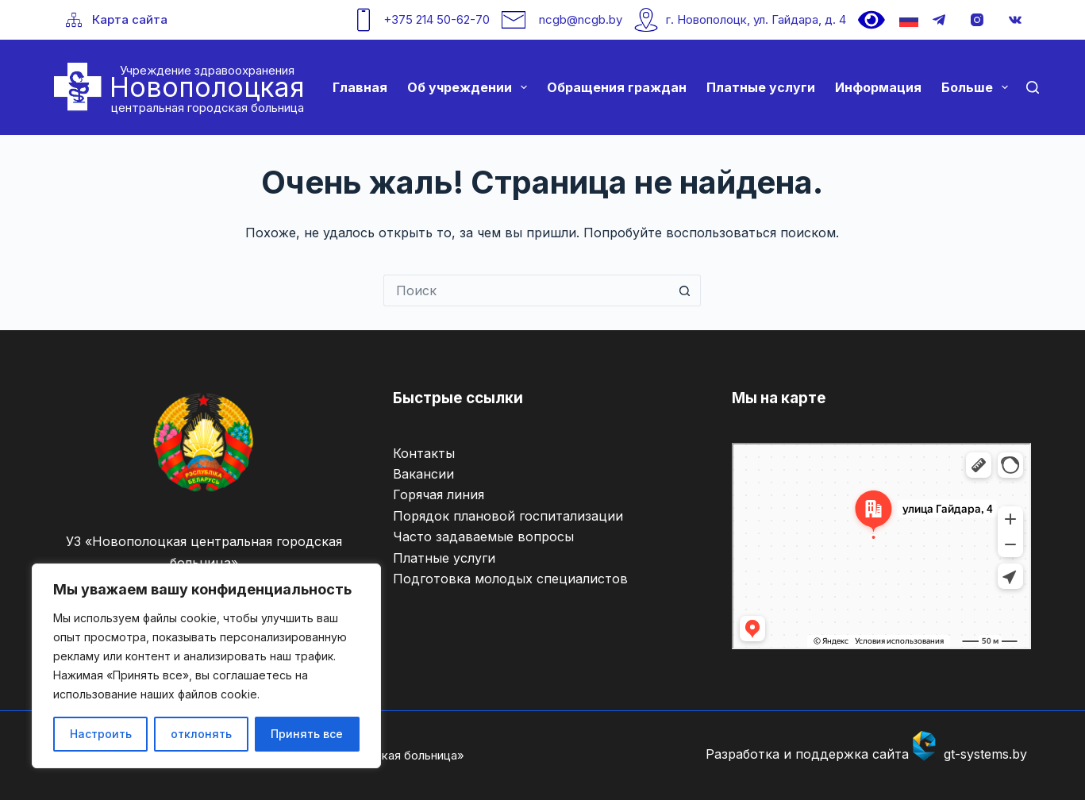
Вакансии (423, 474)
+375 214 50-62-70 (436, 19)
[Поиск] (1032, 87)
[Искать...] (526, 290)
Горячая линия (438, 494)
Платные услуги (760, 87)
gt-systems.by (985, 754)
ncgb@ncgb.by (580, 19)
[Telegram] (939, 20)
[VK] (1015, 20)
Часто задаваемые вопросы (483, 536)
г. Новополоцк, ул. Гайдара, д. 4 (756, 19)
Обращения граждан (617, 87)
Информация (878, 87)
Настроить (101, 733)
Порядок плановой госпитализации (508, 516)
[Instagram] (977, 20)
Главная (360, 87)
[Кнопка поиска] (685, 290)
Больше (977, 87)
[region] (206, 665)
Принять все (307, 733)
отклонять (201, 733)
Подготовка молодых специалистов (510, 579)
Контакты (424, 453)
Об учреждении (470, 87)
